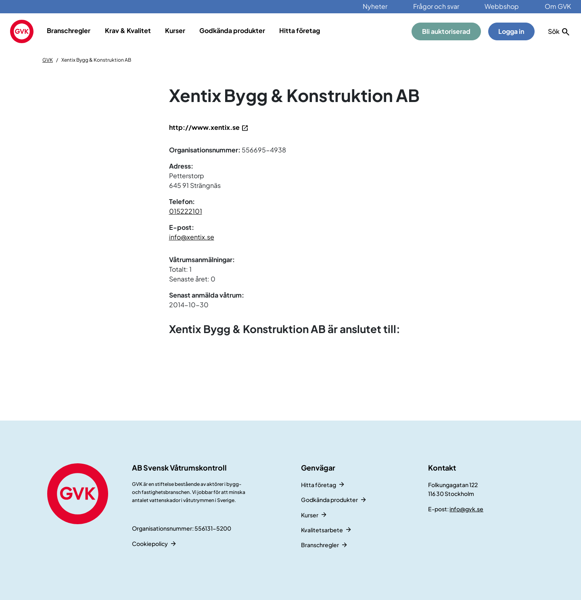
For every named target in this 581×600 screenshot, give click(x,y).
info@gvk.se (466, 508)
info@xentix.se (191, 237)
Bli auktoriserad (446, 31)
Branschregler (68, 30)
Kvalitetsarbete (322, 529)
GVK (47, 60)
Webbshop (502, 6)
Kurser (175, 30)
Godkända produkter (232, 30)
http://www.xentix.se (204, 127)
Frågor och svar (436, 6)
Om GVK (558, 6)
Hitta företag (299, 30)
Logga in (511, 31)
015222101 (185, 211)
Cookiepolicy (150, 543)
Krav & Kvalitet (128, 30)
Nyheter (375, 6)
